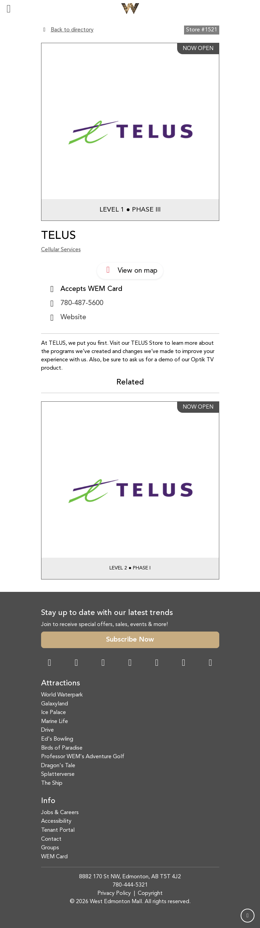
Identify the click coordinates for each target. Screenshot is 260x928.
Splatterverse (58, 774)
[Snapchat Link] (103, 663)
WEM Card (54, 857)
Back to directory (72, 30)
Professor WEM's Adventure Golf (82, 757)
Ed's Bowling (57, 739)
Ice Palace (53, 712)
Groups (50, 848)
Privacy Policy (114, 893)
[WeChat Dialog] (156, 663)
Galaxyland (54, 704)
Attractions (60, 683)
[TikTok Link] (183, 663)
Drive (47, 730)
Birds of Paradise (62, 748)
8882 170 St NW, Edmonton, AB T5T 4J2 (130, 877)
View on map (130, 269)
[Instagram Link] (76, 663)
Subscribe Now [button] (130, 639)
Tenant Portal (58, 830)
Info (48, 801)
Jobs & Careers (60, 812)
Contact (51, 839)
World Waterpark (62, 695)
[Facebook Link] (49, 663)
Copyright (150, 893)
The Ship (51, 783)
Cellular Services (61, 250)
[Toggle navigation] (8, 8)
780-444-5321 (130, 885)
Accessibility (56, 821)
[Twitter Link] (129, 663)
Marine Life (54, 721)
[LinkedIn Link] (210, 663)
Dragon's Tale (58, 766)
